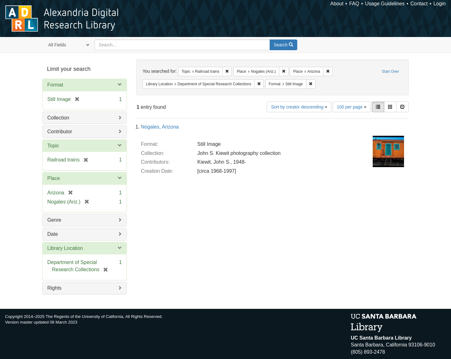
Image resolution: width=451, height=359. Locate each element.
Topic (53, 145)
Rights (54, 288)
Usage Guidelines (384, 3)
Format (55, 84)
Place (53, 178)
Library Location (65, 248)
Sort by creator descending (299, 106)
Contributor (59, 131)
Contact (419, 3)
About (337, 3)
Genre (54, 220)
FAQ (354, 3)
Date (52, 234)
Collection (58, 117)
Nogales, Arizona (160, 126)
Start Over (390, 71)
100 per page (351, 106)
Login (439, 3)
